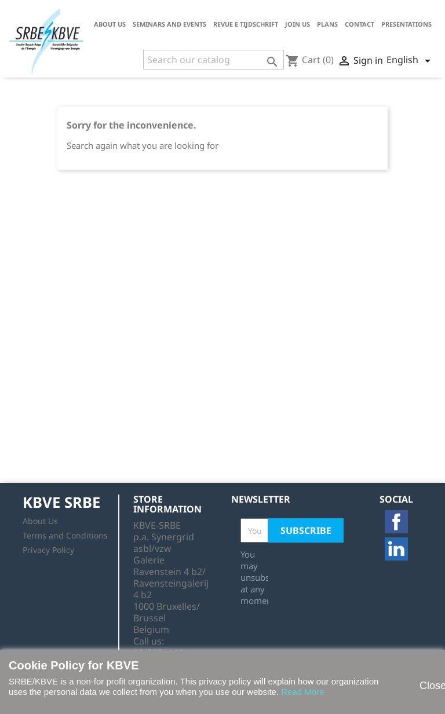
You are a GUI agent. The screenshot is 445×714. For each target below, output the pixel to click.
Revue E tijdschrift (245, 24)
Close (426, 685)
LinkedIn (396, 549)
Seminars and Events (169, 24)
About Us (110, 24)
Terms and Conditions (65, 535)
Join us (297, 24)
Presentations (406, 24)
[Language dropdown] (410, 61)
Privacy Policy (48, 549)
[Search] (213, 59)
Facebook (396, 521)
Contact (359, 24)
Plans (327, 24)
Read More (302, 692)
